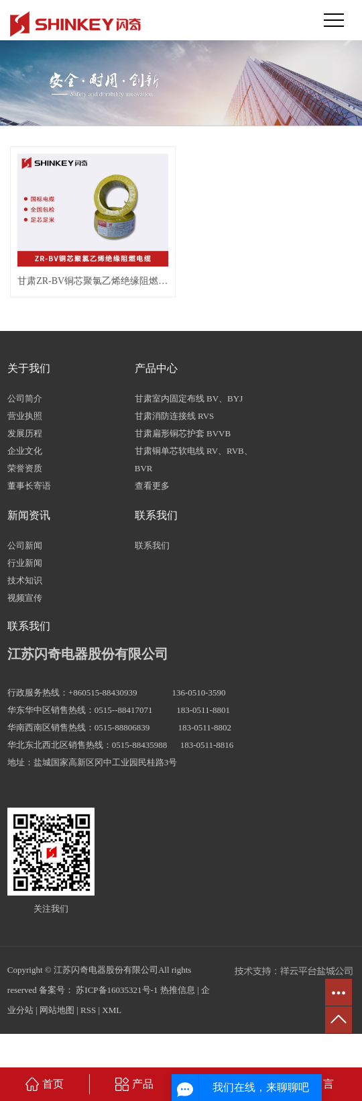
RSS (88, 1010)
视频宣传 (24, 598)
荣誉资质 (24, 468)
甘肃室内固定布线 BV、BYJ (189, 398)
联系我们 (152, 545)
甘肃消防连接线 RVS (175, 416)
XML (111, 1010)
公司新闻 (24, 545)
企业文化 (24, 451)
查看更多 (152, 486)
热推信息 (177, 990)
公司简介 (24, 398)
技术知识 (24, 580)
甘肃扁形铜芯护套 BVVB (183, 433)
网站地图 (57, 1010)
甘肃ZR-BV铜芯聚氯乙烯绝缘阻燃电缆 (92, 281)
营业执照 (24, 416)
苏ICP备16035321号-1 (117, 990)
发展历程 (24, 433)
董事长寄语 (29, 486)
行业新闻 (24, 563)
